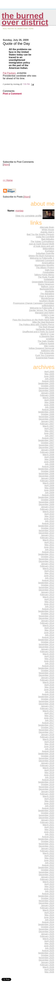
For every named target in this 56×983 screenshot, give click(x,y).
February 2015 (47, 651)
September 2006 (46, 412)
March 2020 (48, 796)
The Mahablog (47, 293)
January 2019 (47, 763)
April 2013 (49, 599)
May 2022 (49, 858)
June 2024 (49, 917)
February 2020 (47, 794)
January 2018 (47, 734)
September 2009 (46, 497)
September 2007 (46, 440)
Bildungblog (48, 248)
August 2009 (48, 495)
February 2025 (47, 936)
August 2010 (48, 523)
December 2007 (46, 447)
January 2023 (47, 877)
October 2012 (47, 585)
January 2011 (47, 535)
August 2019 (48, 779)
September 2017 (46, 725)
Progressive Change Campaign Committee (33, 303)
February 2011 (47, 537)
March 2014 (48, 625)
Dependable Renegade (43, 282)
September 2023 (46, 896)
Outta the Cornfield (45, 237)
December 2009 (46, 504)
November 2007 (46, 445)
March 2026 (48, 967)
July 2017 (49, 720)
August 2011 (48, 552)
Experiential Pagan (45, 358)
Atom (6, 164)
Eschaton (49, 251)
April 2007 (49, 428)
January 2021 (47, 820)
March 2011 (48, 540)
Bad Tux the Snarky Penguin (40, 234)
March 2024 (48, 910)
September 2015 (46, 668)
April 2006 (49, 400)
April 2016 (49, 685)
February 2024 (47, 908)
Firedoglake (48, 272)
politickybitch (48, 305)
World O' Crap (47, 334)
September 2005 (46, 383)
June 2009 (49, 490)
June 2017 (49, 718)
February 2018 (47, 737)
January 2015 (47, 649)
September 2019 (46, 782)
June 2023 (49, 889)
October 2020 (47, 813)
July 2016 (49, 692)
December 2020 (46, 817)
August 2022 (48, 865)
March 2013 (48, 597)
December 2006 (46, 419)
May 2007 (49, 431)
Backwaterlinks (47, 289)
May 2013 (49, 602)
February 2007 (47, 424)
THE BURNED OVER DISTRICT (25, 19)
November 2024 (46, 929)
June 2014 (49, 632)
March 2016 (48, 682)
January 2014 (47, 620)
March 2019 (48, 768)
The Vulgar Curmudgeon (42, 241)
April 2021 (49, 827)
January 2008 (47, 450)
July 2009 (49, 492)
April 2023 (49, 884)
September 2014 (46, 639)
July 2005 (49, 378)
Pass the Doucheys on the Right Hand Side (33, 320)
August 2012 (48, 580)
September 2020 (46, 810)
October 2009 (47, 499)
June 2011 (49, 547)
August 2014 (48, 637)
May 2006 (49, 402)
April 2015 (49, 656)
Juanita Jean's (47, 232)
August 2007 (48, 438)
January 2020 (47, 791)
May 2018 (49, 744)
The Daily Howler (46, 341)
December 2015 (46, 675)
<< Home (8, 180)
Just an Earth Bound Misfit (41, 244)
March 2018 (48, 739)
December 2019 (46, 789)
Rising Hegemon (46, 284)
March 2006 (48, 397)
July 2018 (49, 749)
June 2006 (49, 405)
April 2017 (49, 713)
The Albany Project (45, 267)
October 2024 (47, 927)
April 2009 (49, 485)
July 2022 (49, 863)
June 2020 (49, 803)
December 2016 (46, 704)
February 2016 (47, 680)
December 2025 (46, 960)
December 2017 (46, 732)
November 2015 (46, 673)
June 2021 (49, 832)
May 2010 (49, 516)
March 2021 (48, 825)
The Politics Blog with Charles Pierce (36, 324)
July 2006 (49, 407)
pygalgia (50, 339)
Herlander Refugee (45, 329)
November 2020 (46, 815)
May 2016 (49, 687)
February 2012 (47, 566)
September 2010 (46, 526)
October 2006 (47, 414)
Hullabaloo (49, 279)
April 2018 (49, 742)
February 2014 (47, 623)
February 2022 (47, 851)
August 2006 (48, 409)
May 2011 (49, 545)
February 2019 (47, 765)
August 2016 (48, 694)
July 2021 (49, 834)
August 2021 (48, 836)
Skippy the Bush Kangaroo (41, 256)
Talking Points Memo (44, 274)
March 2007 (48, 426)
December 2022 (46, 874)
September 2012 (46, 583)
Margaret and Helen (44, 312)
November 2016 (46, 701)
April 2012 (49, 571)
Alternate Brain (47, 227)
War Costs (49, 346)
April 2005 (49, 371)
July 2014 (49, 635)
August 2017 (48, 723)
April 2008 (49, 457)
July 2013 (49, 606)
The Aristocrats (47, 353)
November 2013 (46, 616)
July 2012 (49, 578)
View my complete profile (28, 215)
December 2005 (46, 390)
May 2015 (49, 658)
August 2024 (48, 922)
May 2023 (49, 886)
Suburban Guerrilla (45, 253)
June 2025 (49, 946)
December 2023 (46, 903)
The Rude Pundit (46, 277)
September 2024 (46, 924)
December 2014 (46, 647)
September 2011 (46, 554)
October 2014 (47, 642)
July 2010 (49, 521)
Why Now (49, 317)
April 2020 (49, 798)
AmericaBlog (48, 263)
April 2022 (49, 855)
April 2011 (49, 542)
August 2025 (48, 950)
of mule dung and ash (43, 246)
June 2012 (49, 575)
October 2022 (47, 870)
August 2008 (48, 466)
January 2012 (47, 564)
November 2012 (46, 587)
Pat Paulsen (9, 73)
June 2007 (49, 433)
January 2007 (47, 421)
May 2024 (49, 915)
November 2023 (46, 901)
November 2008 (46, 473)
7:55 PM (26, 84)
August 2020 (48, 808)
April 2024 (49, 912)
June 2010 (49, 518)
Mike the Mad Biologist (43, 322)
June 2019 (49, 775)
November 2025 (46, 957)
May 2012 (49, 573)
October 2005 (47, 386)
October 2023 (47, 898)
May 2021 (49, 829)
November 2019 (46, 787)
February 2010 (47, 509)
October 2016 (47, 699)
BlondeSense (47, 298)
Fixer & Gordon (46, 296)
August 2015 (48, 666)
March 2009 (48, 483)
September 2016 (46, 696)
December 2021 (46, 846)
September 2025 (46, 953)
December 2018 (46, 760)
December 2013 (46, 618)
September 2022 (46, 867)
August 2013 (48, 609)
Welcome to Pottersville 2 (42, 258)
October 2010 (47, 528)
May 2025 (49, 943)
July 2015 (49, 663)
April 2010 (49, 514)
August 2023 (48, 893)
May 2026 (49, 972)
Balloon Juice (47, 286)
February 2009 (47, 480)
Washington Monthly (44, 265)
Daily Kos (49, 270)
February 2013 (47, 594)
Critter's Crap (47, 315)
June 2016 (49, 689)
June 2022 (49, 860)
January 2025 (47, 934)
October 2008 (47, 471)
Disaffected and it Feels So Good (38, 331)
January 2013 (47, 592)
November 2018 (46, 758)
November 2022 (46, 872)
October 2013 (47, 613)
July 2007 (49, 435)
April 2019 (49, 770)
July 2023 (49, 891)
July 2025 (49, 948)
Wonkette (49, 291)
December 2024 (46, 931)
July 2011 (49, 549)
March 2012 (48, 568)
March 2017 (48, 711)
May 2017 (49, 715)
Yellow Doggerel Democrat (41, 348)
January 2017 (47, 706)
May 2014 (49, 630)
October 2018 (47, 756)
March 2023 (48, 882)
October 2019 (47, 784)
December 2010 (46, 533)
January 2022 (47, 848)
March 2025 (48, 938)
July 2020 (49, 806)
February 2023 (47, 879)
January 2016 (47, 677)
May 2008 (49, 459)
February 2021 (47, 822)
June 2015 (49, 661)
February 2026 (47, 965)
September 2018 (46, 753)
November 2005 (46, 388)
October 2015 (47, 670)
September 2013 (46, 611)
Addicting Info (47, 350)
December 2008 (46, 476)
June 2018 (49, 746)
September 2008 (46, 469)
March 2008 (48, 454)
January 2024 (47, 905)
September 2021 (46, 839)
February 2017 (47, 708)
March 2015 (48, 654)
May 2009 (49, 488)
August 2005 (48, 381)
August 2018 (48, 751)
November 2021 (46, 844)
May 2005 (49, 374)
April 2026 (49, 969)
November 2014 (46, 644)
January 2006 (47, 393)
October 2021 (47, 841)
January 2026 (47, 962)
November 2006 (46, 416)
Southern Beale (46, 301)
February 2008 (47, 452)
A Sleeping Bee (46, 336)
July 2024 (49, 919)
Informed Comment (45, 260)
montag (19, 210)
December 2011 (46, 561)
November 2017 (46, 730)
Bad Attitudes (47, 239)
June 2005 (49, 376)
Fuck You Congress (44, 355)
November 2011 (46, 559)
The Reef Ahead (46, 327)
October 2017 (47, 727)
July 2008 (49, 464)
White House (48, 229)
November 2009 (46, 502)
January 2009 (47, 478)
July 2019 (49, 777)
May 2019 (49, 772)
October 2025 (47, 955)
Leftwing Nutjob (46, 343)
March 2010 (48, 511)
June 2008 (49, 462)
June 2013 (49, 604)
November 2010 (46, 530)
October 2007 (47, 443)
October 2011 (47, 556)
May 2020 (49, 801)
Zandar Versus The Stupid (41, 310)
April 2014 (49, 628)
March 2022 (48, 853)
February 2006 (47, 395)
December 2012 (46, 590)
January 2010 (47, 507)
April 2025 (49, 941)
